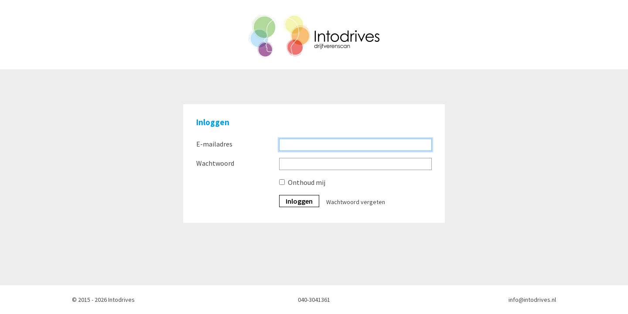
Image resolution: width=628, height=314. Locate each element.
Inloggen (299, 201)
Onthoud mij (306, 182)
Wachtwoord (215, 163)
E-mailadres (214, 144)
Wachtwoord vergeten (355, 202)
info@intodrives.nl (532, 300)
